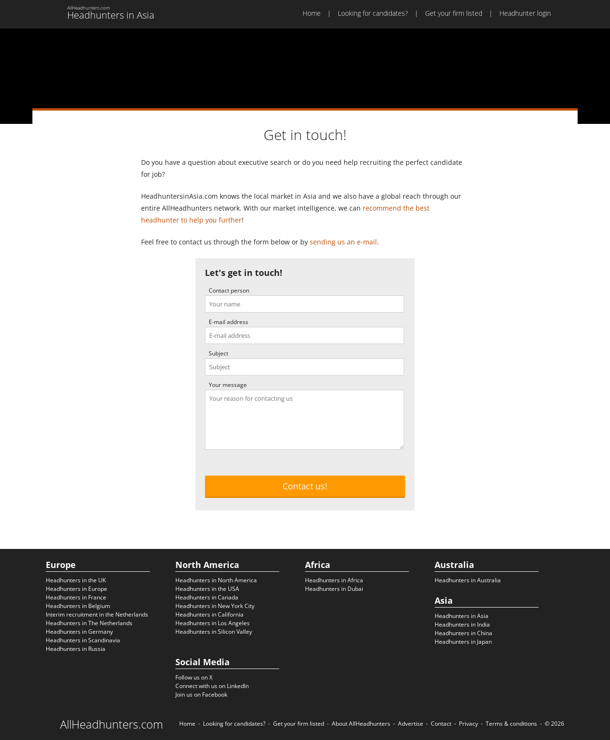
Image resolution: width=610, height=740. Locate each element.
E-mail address (228, 322)
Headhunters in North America (216, 580)
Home (312, 13)
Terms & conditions (511, 724)
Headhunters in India (462, 624)
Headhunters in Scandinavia (83, 640)
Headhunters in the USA (207, 589)
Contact (441, 724)
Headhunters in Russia (75, 649)
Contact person (229, 290)
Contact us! (305, 486)
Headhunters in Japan (463, 642)
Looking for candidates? (373, 13)
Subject (218, 353)
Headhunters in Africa (334, 580)
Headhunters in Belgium (78, 606)
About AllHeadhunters (361, 724)
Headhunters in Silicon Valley (213, 632)
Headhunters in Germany (79, 632)
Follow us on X (194, 677)
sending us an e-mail (343, 241)
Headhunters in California (209, 614)
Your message (228, 385)
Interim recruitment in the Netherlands (97, 614)
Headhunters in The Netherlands (89, 623)
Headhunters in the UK (76, 580)
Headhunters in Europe (76, 589)
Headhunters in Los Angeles (212, 623)
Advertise (410, 724)
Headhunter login (525, 13)
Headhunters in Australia (468, 580)
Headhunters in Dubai (334, 589)
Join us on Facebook (201, 694)
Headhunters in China (463, 633)
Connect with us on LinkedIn (212, 686)
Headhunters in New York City (214, 606)
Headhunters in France (76, 597)
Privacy (468, 724)
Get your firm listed (453, 13)
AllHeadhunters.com (111, 724)
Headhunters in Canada (206, 597)
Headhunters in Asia (461, 616)
